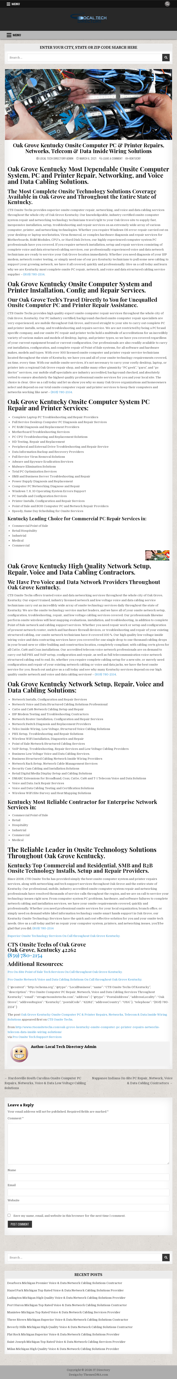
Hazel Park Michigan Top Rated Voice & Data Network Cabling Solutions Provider (65, 1290)
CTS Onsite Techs (59, 1019)
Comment (16, 1118)
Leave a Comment (113, 158)
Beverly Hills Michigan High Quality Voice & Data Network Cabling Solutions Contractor (70, 1327)
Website (13, 1200)
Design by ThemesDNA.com (88, 1374)
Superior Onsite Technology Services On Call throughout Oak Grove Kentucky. (64, 936)
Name (12, 1170)
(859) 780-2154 (33, 274)
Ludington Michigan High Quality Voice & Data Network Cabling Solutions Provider (66, 1297)
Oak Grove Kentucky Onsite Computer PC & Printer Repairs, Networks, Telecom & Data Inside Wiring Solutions (88, 147)
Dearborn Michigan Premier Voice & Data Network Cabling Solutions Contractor (64, 1283)
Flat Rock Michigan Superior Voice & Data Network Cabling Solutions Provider (63, 1334)
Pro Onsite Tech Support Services (37, 1037)
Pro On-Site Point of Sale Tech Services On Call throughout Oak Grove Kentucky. (65, 972)
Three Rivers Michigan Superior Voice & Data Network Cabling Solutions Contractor (67, 1319)
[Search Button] (167, 3)
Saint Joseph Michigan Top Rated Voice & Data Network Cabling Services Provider (66, 1341)
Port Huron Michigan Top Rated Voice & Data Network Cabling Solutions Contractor (67, 1305)
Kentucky (135, 158)
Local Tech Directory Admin (56, 158)
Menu (16, 4)
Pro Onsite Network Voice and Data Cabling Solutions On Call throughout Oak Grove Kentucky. (75, 979)
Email (12, 1185)
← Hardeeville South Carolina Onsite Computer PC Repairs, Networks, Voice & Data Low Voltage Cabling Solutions (45, 1083)
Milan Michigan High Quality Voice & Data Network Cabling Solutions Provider (63, 1349)
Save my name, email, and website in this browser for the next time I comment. (69, 1215)
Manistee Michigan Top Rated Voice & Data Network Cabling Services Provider (63, 1312)
